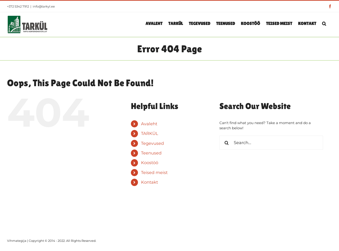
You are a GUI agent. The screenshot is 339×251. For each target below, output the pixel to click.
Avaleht (149, 123)
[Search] (226, 143)
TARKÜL (149, 133)
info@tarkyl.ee (44, 6)
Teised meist (154, 172)
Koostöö (149, 162)
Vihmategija (16, 241)
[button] (324, 23)
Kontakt (149, 182)
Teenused (151, 153)
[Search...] (271, 143)
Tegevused (152, 143)
